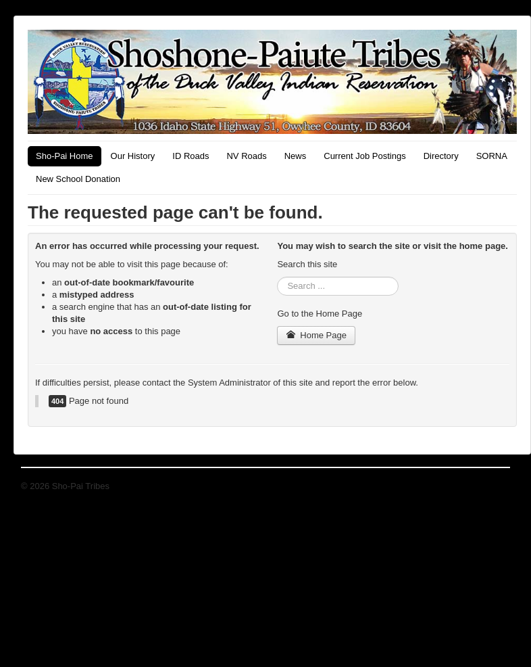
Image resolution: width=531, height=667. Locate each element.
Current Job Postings (364, 156)
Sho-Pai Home (64, 156)
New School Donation (78, 179)
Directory (441, 156)
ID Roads (190, 156)
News (295, 156)
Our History (133, 156)
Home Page (316, 335)
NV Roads (246, 156)
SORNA (491, 156)
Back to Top (487, 486)
